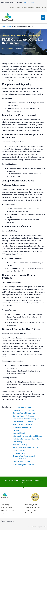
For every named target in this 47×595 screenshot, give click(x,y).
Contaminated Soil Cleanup (23, 422)
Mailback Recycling (20, 444)
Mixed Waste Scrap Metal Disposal (25, 447)
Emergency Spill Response (22, 427)
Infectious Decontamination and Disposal (27, 436)
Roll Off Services (19, 450)
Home (3, 26)
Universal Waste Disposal (22, 459)
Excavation (17, 430)
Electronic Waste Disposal (22, 424)
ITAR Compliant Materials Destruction (26, 439)
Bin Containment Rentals (22, 407)
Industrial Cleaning (19, 433)
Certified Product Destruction (23, 416)
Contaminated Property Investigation (26, 419)
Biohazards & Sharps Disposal (24, 410)
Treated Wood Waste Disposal (24, 456)
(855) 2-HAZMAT (29, 2)
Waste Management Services (23, 465)
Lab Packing (17, 442)
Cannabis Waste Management (24, 413)
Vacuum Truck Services (21, 462)
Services (9, 26)
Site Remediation (19, 453)
